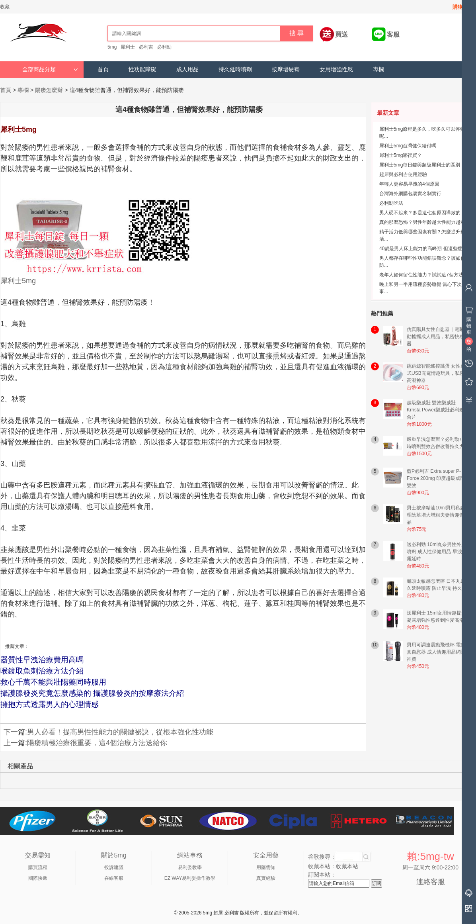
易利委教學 (190, 867)
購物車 (460, 7)
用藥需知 (265, 867)
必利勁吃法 (391, 203)
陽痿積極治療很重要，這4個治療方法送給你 (97, 743)
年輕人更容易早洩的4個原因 (409, 184)
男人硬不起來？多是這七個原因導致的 (419, 212)
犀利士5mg (18, 281)
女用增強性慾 (336, 69)
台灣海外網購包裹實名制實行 (410, 193)
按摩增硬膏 (286, 69)
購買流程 (37, 867)
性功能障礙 (142, 69)
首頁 (103, 69)
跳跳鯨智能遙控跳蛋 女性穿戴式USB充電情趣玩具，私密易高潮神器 (438, 373)
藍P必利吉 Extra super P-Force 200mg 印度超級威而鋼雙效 (438, 478)
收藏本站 (347, 866)
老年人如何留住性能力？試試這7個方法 (421, 275)
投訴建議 (113, 867)
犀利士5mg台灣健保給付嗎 (407, 146)
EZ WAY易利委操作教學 (190, 878)
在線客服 (113, 878)
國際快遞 (37, 878)
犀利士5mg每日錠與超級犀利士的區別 (419, 165)
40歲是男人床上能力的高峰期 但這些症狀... (425, 248)
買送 (341, 34)
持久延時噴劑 (235, 69)
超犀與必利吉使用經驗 (403, 174)
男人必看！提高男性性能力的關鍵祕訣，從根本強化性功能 (120, 732)
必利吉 (146, 47)
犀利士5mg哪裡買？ (400, 155)
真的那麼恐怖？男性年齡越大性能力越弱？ (424, 222)
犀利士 (128, 47)
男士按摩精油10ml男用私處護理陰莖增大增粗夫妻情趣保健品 (438, 515)
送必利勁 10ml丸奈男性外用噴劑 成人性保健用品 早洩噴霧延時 (437, 552)
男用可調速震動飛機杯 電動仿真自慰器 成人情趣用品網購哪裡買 (438, 652)
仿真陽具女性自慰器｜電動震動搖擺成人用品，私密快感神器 (438, 336)
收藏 (5, 7)
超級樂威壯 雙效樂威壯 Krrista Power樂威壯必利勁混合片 (438, 410)
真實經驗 (265, 878)
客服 (393, 34)
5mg (112, 47)
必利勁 (164, 47)
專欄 (378, 69)
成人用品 (187, 69)
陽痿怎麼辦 (49, 90)
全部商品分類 (50, 69)
